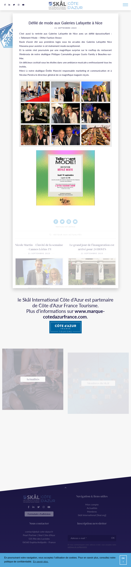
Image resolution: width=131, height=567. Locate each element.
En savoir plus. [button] (40, 561)
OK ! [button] (123, 560)
